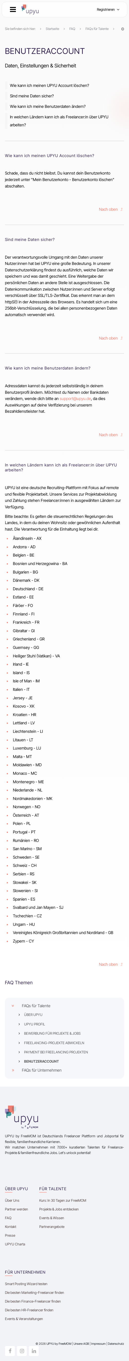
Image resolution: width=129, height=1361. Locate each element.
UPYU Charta (15, 1244)
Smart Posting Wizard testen (26, 1284)
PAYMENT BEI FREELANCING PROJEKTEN (56, 1052)
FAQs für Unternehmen (42, 1070)
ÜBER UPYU (33, 1014)
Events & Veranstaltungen (24, 1319)
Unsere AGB (81, 1344)
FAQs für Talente (36, 1005)
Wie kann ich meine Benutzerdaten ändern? (48, 106)
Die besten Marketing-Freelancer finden (34, 1292)
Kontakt (10, 1226)
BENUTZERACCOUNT (41, 1061)
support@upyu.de (75, 398)
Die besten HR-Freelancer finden (29, 1310)
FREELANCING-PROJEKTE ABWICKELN (54, 1043)
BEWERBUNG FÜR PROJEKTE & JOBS (52, 1033)
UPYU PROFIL (34, 1024)
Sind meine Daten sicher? (32, 95)
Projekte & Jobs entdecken (59, 1209)
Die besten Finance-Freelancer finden (33, 1301)
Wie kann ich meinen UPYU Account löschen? (49, 85)
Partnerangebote (51, 1226)
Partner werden (16, 1209)
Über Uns (12, 1200)
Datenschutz (116, 1344)
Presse (10, 1235)
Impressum (98, 1344)
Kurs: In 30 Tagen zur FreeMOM (63, 1200)
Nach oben (111, 209)
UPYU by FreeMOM (58, 1344)
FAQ (8, 1218)
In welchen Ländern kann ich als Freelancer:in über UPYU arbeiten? (59, 120)
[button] (13, 9)
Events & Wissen (51, 1218)
